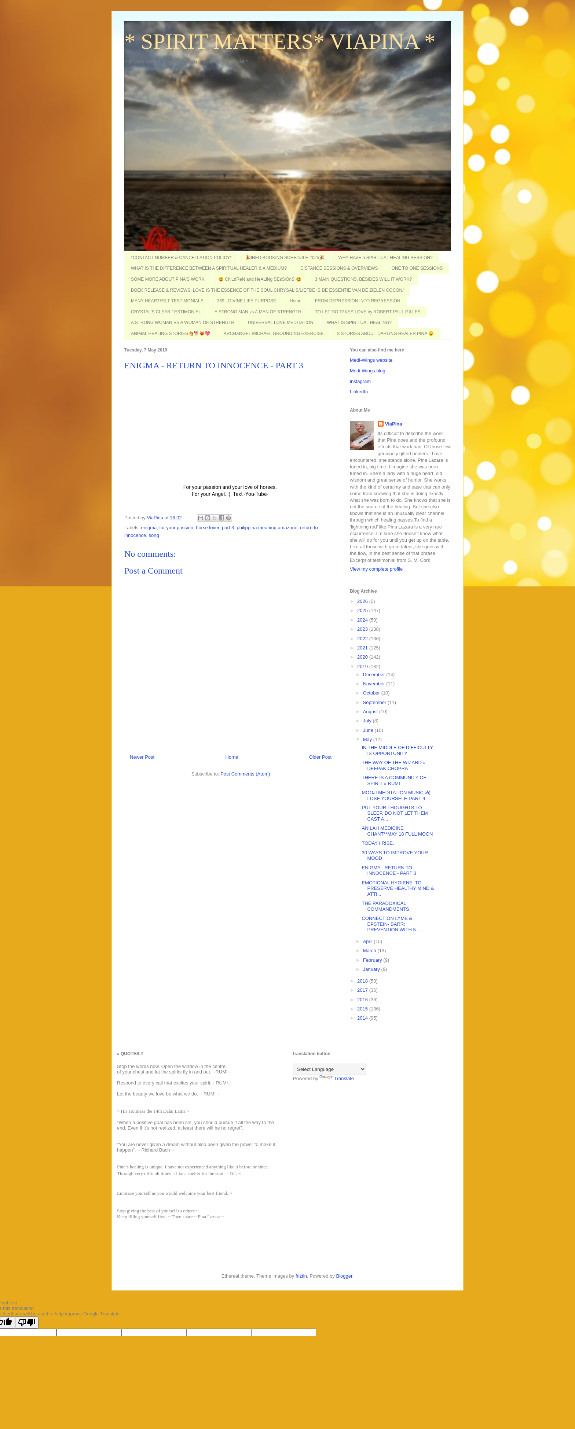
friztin (301, 1276)
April (368, 941)
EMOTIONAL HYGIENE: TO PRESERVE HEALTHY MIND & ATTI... (398, 888)
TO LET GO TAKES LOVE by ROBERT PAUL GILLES (368, 311)
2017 (363, 990)
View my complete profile (376, 569)
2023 (363, 629)
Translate (336, 1078)
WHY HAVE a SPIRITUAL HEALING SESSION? (385, 257)
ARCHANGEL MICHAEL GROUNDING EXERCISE (274, 333)
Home (295, 300)
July (368, 720)
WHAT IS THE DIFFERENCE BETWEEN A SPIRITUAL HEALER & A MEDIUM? (209, 268)
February (373, 960)
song (154, 535)
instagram (360, 381)
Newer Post (142, 757)
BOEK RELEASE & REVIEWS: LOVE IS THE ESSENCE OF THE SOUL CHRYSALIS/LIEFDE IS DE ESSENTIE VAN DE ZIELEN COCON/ (267, 290)
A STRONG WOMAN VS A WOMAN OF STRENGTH (182, 322)
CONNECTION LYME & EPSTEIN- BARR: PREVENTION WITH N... (391, 924)
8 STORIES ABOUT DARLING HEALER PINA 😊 (385, 333)
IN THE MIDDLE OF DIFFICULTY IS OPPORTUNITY (397, 750)
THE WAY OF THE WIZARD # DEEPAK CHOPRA (393, 765)
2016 (363, 999)
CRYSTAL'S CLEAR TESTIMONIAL (166, 311)
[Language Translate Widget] (329, 1069)
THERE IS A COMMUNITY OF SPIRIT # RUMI (394, 780)
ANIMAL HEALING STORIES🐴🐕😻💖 (170, 333)
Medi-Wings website (371, 360)
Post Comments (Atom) (245, 774)
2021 (363, 648)
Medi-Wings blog (367, 370)
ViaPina (393, 424)
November (375, 683)
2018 (363, 981)
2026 (363, 601)
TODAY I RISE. (378, 843)
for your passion (176, 527)
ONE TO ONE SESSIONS (417, 268)
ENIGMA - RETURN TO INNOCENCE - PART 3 (389, 870)
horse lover (207, 527)
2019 (363, 666)
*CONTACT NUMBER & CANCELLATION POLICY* (181, 257)
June (369, 730)
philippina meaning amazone (267, 527)
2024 (363, 620)
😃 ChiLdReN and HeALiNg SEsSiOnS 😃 (259, 279)
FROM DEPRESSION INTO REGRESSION (357, 300)
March (370, 950)
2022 (363, 638)
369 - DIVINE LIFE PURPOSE (246, 300)
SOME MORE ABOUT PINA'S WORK (168, 279)
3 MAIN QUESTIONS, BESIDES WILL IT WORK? (363, 279)
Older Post (320, 757)
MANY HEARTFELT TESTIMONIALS (167, 300)
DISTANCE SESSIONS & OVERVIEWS (339, 268)
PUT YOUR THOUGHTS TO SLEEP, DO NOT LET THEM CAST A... (395, 813)
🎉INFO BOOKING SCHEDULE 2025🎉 (285, 257)
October (372, 693)
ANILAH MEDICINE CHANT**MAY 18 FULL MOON (397, 831)
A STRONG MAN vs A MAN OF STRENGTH (258, 311)
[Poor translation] (27, 1322)
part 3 (228, 527)
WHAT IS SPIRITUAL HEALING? (359, 322)
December (375, 674)
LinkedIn (359, 391)
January (372, 969)
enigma (149, 527)
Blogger (344, 1276)
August (371, 711)
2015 (363, 1009)
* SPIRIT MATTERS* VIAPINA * (279, 41)
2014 (363, 1018)
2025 (363, 610)
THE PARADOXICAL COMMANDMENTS (385, 906)
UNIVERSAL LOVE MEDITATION (280, 322)
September (375, 702)
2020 (363, 657)
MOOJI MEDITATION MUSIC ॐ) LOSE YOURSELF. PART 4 (396, 795)
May (368, 739)
